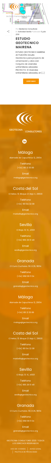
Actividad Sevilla (24, 31)
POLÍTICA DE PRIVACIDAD (26, 452)
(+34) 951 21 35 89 (25, 167)
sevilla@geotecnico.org (25, 250)
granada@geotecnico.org (25, 286)
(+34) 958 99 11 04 (25, 276)
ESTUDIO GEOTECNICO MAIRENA (27, 42)
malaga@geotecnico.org (25, 177)
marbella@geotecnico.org (25, 214)
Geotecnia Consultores (28, 29)
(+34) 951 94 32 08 (25, 204)
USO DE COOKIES (18, 449)
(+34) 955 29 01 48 (25, 240)
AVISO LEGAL (35, 449)
